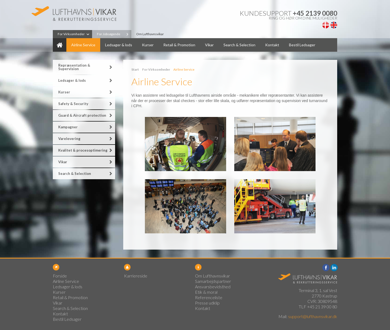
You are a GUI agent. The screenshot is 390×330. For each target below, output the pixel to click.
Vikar (209, 45)
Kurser (148, 45)
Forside (59, 45)
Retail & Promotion (179, 45)
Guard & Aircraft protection (82, 115)
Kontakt (272, 45)
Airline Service (83, 45)
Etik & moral (206, 292)
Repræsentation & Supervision (74, 67)
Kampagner (68, 127)
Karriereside (135, 275)
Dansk (325, 25)
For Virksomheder (71, 34)
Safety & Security (73, 104)
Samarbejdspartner (213, 281)
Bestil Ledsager (302, 45)
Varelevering (69, 138)
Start (135, 69)
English (333, 25)
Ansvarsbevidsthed (212, 286)
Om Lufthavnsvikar (150, 34)
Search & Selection (239, 45)
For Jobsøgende (108, 34)
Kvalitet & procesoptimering (83, 150)
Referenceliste (208, 297)
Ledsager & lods (118, 45)
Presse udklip (207, 302)
